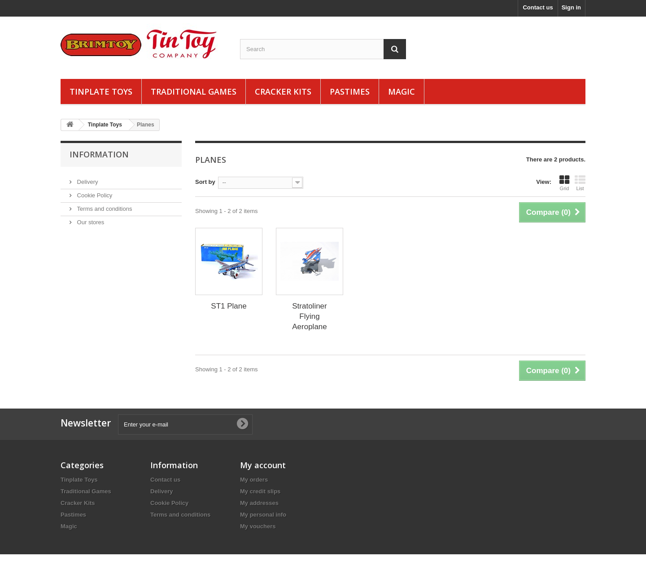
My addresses (259, 503)
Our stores (89, 218)
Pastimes (350, 91)
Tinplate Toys (101, 91)
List (580, 183)
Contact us (538, 7)
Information (99, 154)
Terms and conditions (103, 205)
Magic (401, 91)
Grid (564, 183)
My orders (254, 479)
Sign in (571, 7)
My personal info (263, 514)
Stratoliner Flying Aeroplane (309, 316)
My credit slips (260, 491)
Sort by (205, 181)
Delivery (86, 178)
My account (263, 465)
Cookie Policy (93, 191)
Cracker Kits (283, 91)
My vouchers (257, 526)
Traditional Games (193, 91)
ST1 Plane (228, 306)
